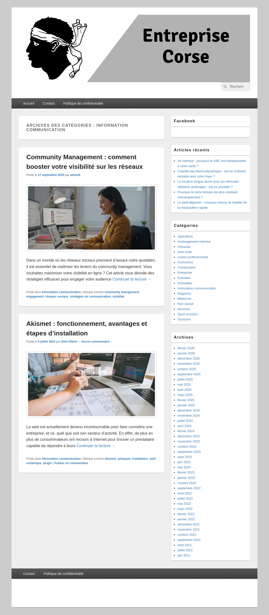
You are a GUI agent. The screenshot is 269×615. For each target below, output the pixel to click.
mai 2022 (184, 503)
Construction (186, 267)
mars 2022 (185, 509)
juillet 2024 (185, 421)
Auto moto (185, 252)
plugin (47, 463)
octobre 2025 (187, 369)
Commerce (185, 262)
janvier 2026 (186, 353)
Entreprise (185, 272)
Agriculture (185, 236)
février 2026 (186, 348)
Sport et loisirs (188, 314)
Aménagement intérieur (194, 241)
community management (122, 292)
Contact (49, 103)
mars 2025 (185, 395)
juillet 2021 (185, 550)
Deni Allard (69, 341)
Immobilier (185, 283)
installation (140, 458)
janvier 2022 (186, 519)
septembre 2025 (189, 374)
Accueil (28, 103)
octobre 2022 (187, 483)
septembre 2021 (189, 540)
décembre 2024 (189, 410)
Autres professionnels (193, 257)
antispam (124, 458)
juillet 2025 (185, 379)
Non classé (185, 304)
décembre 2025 (189, 358)
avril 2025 (184, 390)
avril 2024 (184, 426)
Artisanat (184, 247)
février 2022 (186, 514)
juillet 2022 (185, 498)
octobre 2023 (187, 446)
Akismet (110, 458)
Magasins (184, 293)
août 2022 (185, 493)
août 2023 (185, 457)
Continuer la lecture (131, 279)
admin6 (75, 175)
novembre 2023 (189, 441)
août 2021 (185, 545)
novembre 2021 (189, 529)
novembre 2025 (189, 363)
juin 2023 (184, 462)
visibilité (118, 296)
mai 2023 (184, 467)
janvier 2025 (186, 405)
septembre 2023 (189, 452)
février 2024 (186, 431)
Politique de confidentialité (83, 103)
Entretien (184, 278)
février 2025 (186, 400)
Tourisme (184, 319)
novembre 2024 (189, 415)
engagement (35, 296)
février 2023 (186, 472)
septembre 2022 (189, 488)
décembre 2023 (189, 436)
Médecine (184, 298)
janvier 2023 (186, 478)
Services (184, 309)
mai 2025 (184, 384)
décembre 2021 (189, 524)
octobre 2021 (187, 534)
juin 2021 (184, 555)
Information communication (61, 292)
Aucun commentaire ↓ (96, 341)
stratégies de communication (90, 296)
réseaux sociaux (56, 296)
